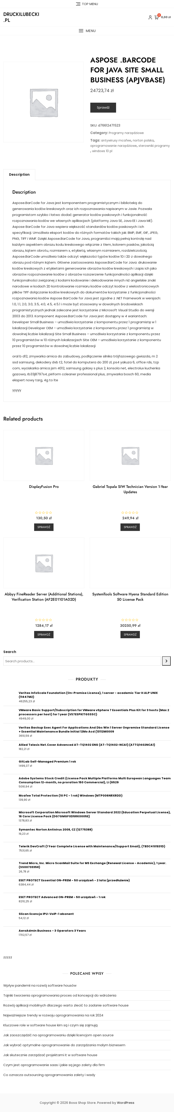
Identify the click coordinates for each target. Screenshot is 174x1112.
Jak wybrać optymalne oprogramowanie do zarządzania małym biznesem (64, 1045)
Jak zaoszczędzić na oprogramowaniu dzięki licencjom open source (58, 1035)
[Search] (166, 661)
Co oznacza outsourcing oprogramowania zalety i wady (49, 1074)
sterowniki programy (154, 145)
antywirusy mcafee (116, 140)
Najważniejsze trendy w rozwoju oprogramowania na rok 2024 (53, 1015)
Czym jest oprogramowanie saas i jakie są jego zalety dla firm (54, 1065)
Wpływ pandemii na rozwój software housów (39, 985)
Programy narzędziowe (126, 133)
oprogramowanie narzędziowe (113, 145)
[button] (87, 31)
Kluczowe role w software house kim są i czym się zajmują (50, 1025)
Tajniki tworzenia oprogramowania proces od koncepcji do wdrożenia (59, 995)
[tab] (19, 174)
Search (9, 651)
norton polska (143, 140)
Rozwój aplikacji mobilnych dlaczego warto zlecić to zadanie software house (66, 1005)
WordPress (125, 1103)
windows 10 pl (102, 151)
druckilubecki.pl (21, 17)
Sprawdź (103, 107)
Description (19, 174)
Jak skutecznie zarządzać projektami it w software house (50, 1055)
